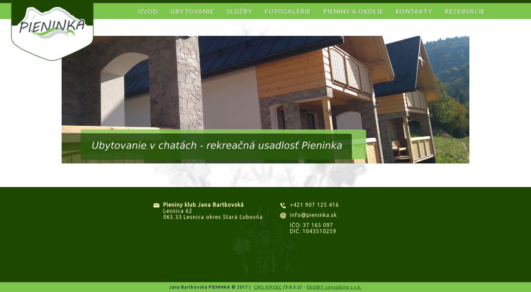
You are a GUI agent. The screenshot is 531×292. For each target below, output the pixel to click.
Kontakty (414, 11)
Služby (239, 11)
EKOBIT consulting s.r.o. (334, 287)
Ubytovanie (192, 11)
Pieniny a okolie (353, 11)
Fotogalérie (287, 11)
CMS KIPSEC (268, 287)
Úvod (148, 11)
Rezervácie (465, 11)
